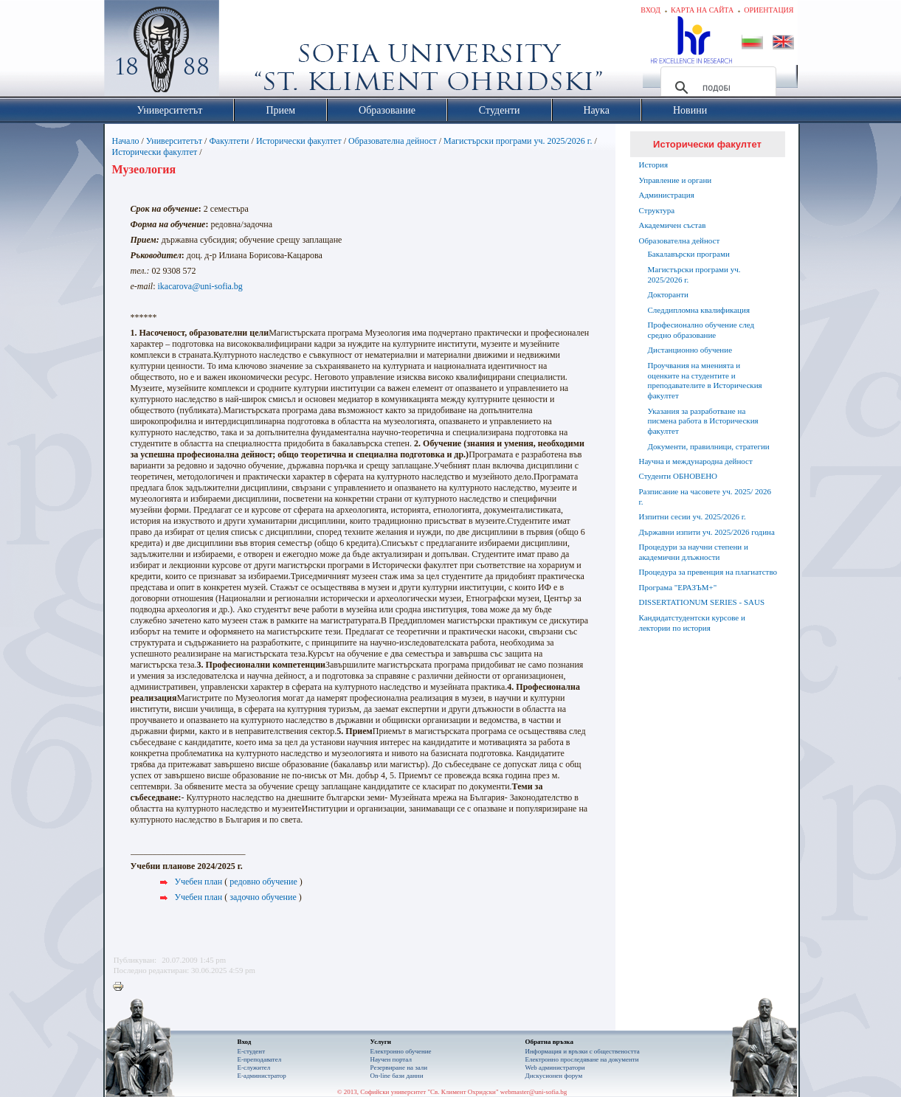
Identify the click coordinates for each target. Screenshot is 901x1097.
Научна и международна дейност (696, 461)
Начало (125, 141)
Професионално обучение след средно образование (701, 329)
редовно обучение (263, 881)
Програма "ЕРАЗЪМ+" (678, 587)
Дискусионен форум (554, 1075)
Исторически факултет (299, 141)
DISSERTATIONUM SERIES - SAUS (702, 602)
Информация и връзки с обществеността (582, 1051)
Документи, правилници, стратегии (709, 446)
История (653, 164)
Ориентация (768, 10)
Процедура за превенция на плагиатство (708, 571)
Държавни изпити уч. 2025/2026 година (707, 531)
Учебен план (199, 881)
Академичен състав (672, 225)
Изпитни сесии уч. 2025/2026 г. (692, 516)
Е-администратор (262, 1075)
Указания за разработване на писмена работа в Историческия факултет (703, 421)
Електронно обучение (401, 1051)
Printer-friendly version (121, 987)
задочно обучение (263, 897)
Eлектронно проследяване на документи (582, 1059)
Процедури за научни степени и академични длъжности (693, 551)
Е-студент (252, 1051)
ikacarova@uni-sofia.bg (200, 286)
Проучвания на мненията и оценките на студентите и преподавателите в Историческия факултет (705, 380)
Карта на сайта (702, 10)
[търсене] (716, 88)
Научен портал (391, 1059)
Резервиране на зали (399, 1067)
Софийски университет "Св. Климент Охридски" (244, 51)
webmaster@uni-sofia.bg (533, 1092)
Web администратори (555, 1067)
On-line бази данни (397, 1075)
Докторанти (668, 294)
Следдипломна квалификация (699, 309)
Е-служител (254, 1067)
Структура (657, 210)
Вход (650, 10)
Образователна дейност (392, 141)
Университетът (174, 141)
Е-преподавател (260, 1059)
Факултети (229, 141)
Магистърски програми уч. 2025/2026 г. (517, 141)
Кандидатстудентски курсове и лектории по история (692, 622)
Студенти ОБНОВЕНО (678, 475)
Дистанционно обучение (690, 349)
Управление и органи (675, 180)
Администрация (666, 194)
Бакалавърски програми (689, 253)
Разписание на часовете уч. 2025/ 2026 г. (705, 496)
